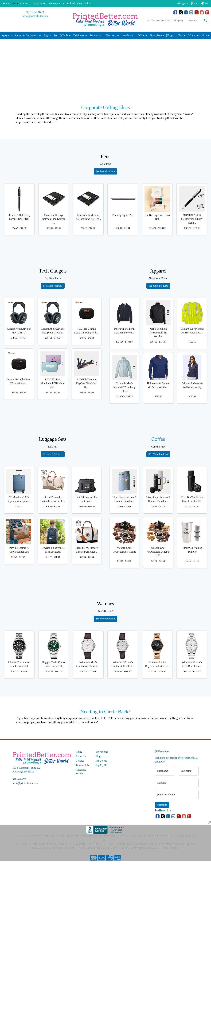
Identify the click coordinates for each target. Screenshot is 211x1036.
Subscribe (162, 804)
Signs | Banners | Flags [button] (161, 35)
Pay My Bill (40, 3)
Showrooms (55, 3)
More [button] (204, 35)
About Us (81, 756)
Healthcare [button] (127, 35)
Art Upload (68, 3)
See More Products (105, 171)
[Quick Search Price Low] (179, 20)
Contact (80, 760)
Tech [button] (180, 35)
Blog (79, 3)
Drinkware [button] (78, 35)
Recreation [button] (95, 35)
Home (6, 3)
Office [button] (141, 35)
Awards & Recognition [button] (26, 35)
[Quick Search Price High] (194, 20)
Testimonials (82, 765)
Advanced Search (81, 771)
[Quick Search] (157, 20)
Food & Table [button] (61, 35)
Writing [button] (192, 35)
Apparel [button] (5, 35)
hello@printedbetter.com (35, 16)
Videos (87, 3)
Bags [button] (46, 35)
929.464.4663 (35, 12)
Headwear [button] (111, 35)
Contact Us (26, 3)
